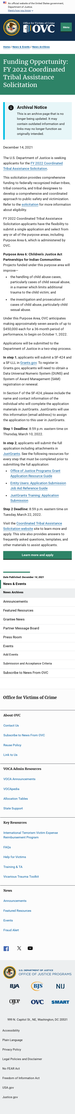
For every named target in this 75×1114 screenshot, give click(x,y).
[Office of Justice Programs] (11, 27)
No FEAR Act (11, 1068)
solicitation (30, 204)
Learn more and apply (37, 555)
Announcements (14, 901)
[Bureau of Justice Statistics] (37, 991)
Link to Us (10, 755)
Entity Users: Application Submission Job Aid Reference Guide (38, 485)
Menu (66, 27)
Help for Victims (14, 857)
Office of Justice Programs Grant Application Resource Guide (35, 473)
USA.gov (8, 1087)
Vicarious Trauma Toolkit (21, 876)
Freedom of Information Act (21, 1078)
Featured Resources (17, 910)
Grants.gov (28, 363)
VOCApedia (11, 789)
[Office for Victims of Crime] (37, 1005)
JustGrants (11, 454)
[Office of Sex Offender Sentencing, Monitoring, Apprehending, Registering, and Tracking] (60, 1004)
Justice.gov (10, 1097)
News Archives (41, 46)
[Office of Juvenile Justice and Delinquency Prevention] (14, 1005)
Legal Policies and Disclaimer (22, 1059)
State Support (13, 808)
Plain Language (12, 1040)
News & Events (21, 46)
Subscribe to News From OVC (24, 735)
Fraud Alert (11, 930)
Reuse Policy (12, 745)
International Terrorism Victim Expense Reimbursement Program (30, 835)
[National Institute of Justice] (60, 989)
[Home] (40, 27)
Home (6, 46)
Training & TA (12, 867)
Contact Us (11, 725)
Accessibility (11, 1030)
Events (8, 920)
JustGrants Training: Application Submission (34, 497)
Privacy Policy (11, 1049)
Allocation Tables (15, 799)
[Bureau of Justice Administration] (14, 989)
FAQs (7, 847)
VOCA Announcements (19, 779)
